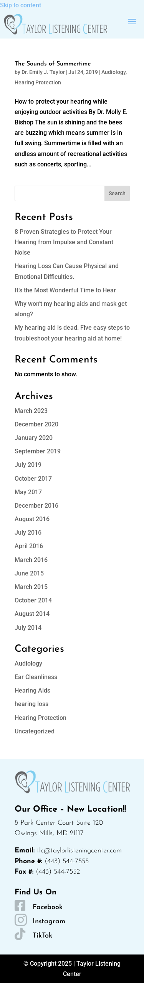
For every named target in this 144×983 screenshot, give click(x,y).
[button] (132, 21)
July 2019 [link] (28, 464)
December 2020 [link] (36, 424)
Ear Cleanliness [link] (36, 677)
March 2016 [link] (31, 560)
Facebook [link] (48, 907)
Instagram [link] (49, 921)
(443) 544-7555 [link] (67, 861)
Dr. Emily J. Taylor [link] (43, 72)
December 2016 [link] (36, 505)
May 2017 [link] (28, 492)
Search (117, 193)
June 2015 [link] (29, 573)
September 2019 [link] (38, 451)
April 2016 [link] (29, 546)
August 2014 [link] (32, 613)
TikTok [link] (42, 935)
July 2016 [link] (28, 532)
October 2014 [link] (33, 600)
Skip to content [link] (20, 5)
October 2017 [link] (33, 478)
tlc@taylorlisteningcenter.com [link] (79, 850)
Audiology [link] (113, 72)
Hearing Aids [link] (32, 690)
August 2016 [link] (32, 519)
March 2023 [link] (31, 410)
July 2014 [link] (28, 627)
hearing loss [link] (31, 704)
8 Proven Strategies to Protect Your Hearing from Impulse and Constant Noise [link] (64, 242)
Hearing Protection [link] (38, 82)
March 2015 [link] (31, 586)
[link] (55, 24)
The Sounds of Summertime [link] (53, 64)
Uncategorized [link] (35, 731)
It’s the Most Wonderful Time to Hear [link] (65, 290)
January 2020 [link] (34, 437)
